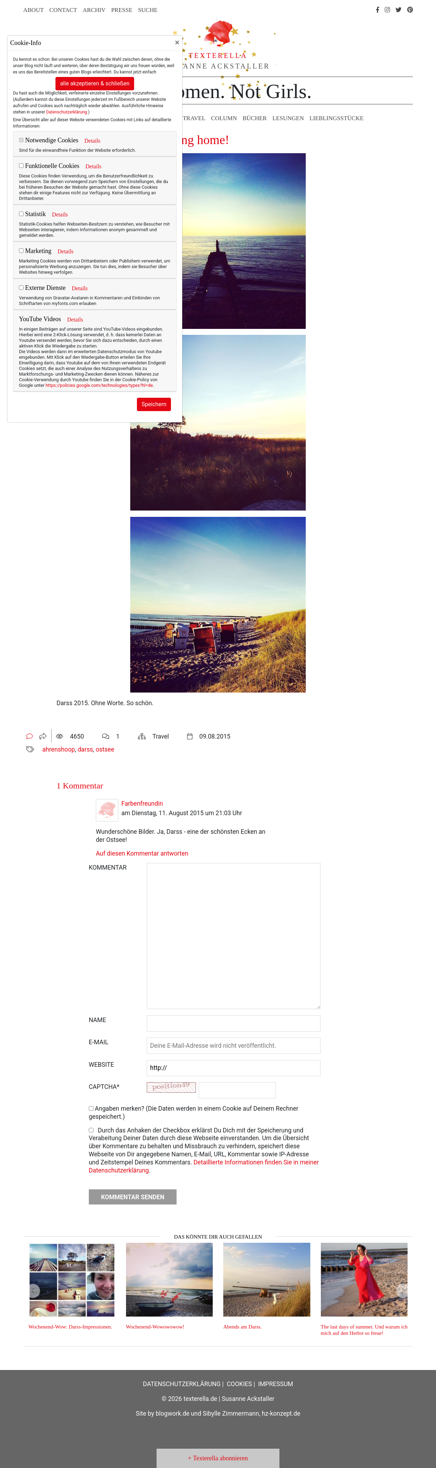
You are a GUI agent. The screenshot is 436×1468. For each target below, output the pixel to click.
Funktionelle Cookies (49, 165)
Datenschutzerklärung (66, 112)
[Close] (177, 42)
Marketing (35, 250)
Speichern (153, 404)
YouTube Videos (40, 319)
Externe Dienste (42, 287)
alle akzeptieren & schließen (95, 83)
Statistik (32, 213)
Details (92, 141)
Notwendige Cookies (48, 140)
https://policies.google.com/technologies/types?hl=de (99, 385)
